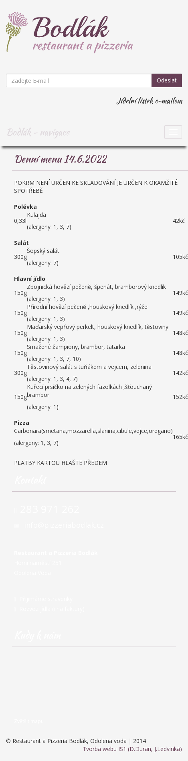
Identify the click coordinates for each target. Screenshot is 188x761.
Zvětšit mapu (29, 721)
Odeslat (167, 80)
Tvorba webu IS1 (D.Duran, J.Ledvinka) (132, 749)
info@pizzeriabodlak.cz (64, 525)
